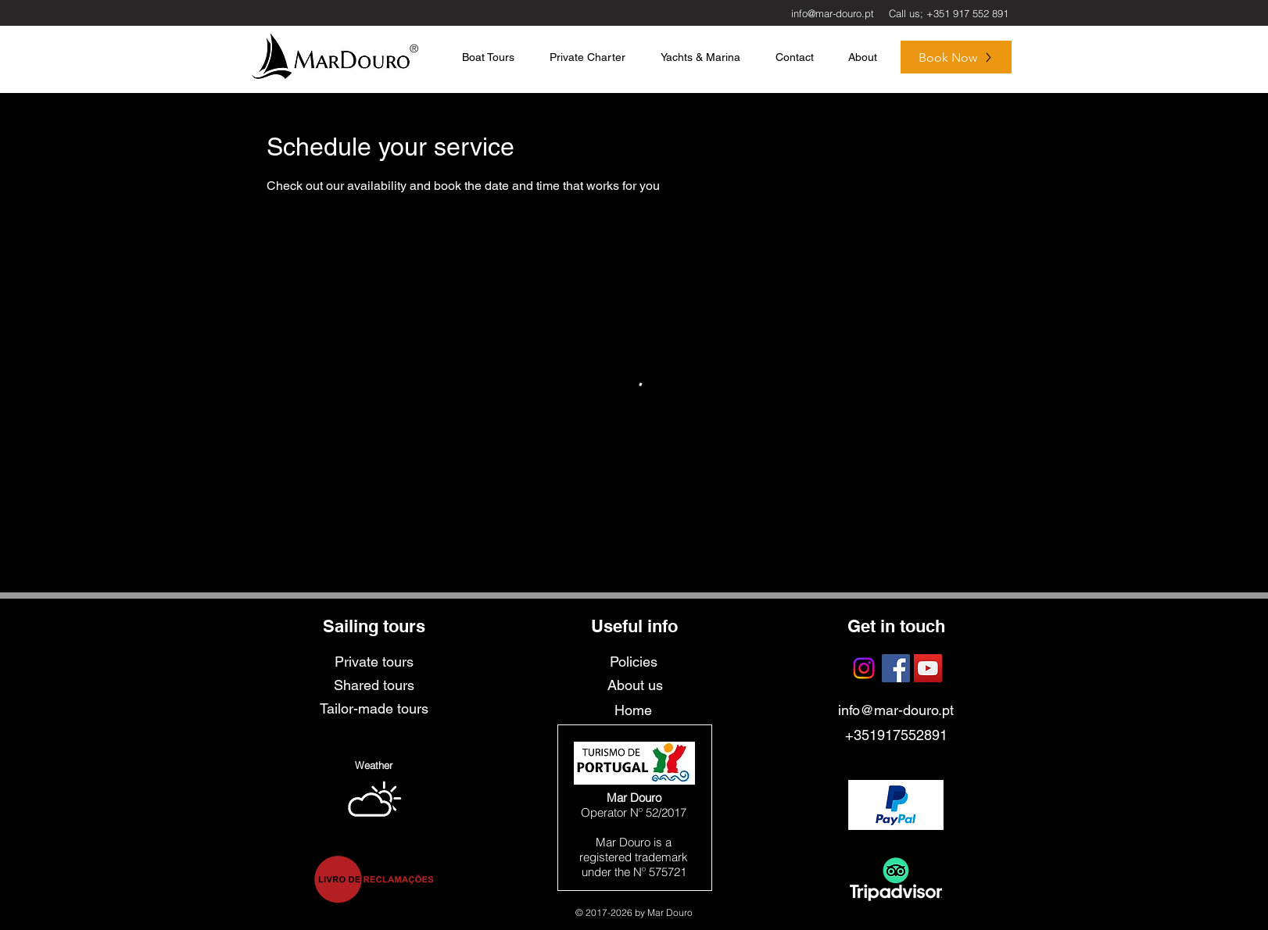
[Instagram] (864, 668)
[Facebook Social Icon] (896, 668)
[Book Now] (956, 57)
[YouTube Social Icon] (928, 668)
